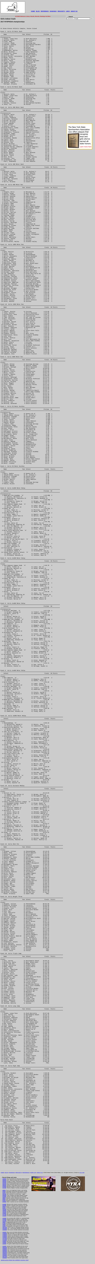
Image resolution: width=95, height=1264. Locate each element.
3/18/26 (4, 1196)
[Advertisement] (16, 38)
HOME (33, 11)
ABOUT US (74, 11)
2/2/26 (3, 1208)
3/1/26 (3, 1200)
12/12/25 (4, 1228)
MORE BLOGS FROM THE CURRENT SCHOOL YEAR (14, 1260)
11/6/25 (4, 1242)
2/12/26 (4, 1205)
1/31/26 (4, 1209)
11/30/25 (4, 1233)
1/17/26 (4, 1214)
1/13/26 (4, 1218)
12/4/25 (4, 1232)
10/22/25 (4, 1252)
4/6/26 (3, 1190)
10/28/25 (4, 1250)
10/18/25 (4, 1255)
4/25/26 (4, 1181)
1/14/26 (4, 1215)
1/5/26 (3, 1224)
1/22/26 (4, 1212)
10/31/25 (4, 1247)
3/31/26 (4, 1194)
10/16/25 (4, 1257)
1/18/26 (4, 1213)
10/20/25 (4, 1254)
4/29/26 (4, 1178)
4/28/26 (4, 1180)
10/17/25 (4, 1256)
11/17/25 (4, 1238)
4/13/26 (4, 1187)
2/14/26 (4, 1204)
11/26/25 (4, 1234)
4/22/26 (4, 1184)
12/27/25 (4, 1227)
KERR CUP (33, 1172)
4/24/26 (4, 1182)
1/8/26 (3, 1222)
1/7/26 (3, 1223)
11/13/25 (4, 1240)
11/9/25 (4, 1241)
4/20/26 (4, 1185)
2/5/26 (3, 1206)
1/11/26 (4, 1220)
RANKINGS (53, 11)
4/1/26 (3, 1192)
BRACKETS (61, 11)
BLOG (38, 11)
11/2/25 (4, 1246)
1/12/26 (4, 1219)
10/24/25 (4, 1251)
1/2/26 (3, 1226)
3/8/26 (3, 1198)
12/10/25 (4, 1229)
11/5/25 (4, 1243)
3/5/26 (3, 1199)
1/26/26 (4, 1210)
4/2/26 (3, 1191)
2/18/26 (4, 1201)
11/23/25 (4, 1237)
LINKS (68, 11)
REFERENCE (45, 11)
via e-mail (82, 1172)
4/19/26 (4, 1186)
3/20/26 (4, 1195)
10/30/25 (4, 1248)
